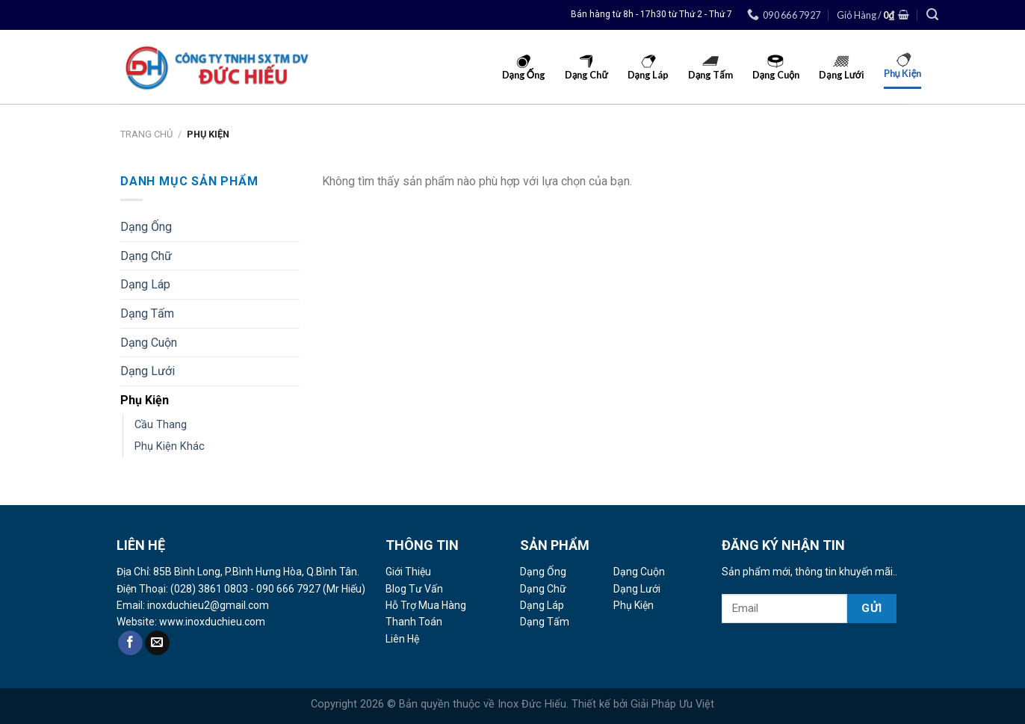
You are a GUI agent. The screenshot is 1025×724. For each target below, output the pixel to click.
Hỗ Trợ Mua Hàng (425, 605)
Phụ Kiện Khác (169, 446)
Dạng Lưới (147, 371)
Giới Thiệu (408, 572)
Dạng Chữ (146, 256)
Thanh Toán (413, 622)
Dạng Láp (145, 284)
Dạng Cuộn (148, 342)
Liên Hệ (402, 639)
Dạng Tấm (147, 313)
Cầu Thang (160, 424)
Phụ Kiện (144, 400)
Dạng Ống (146, 227)
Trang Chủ (146, 134)
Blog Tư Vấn (414, 589)
